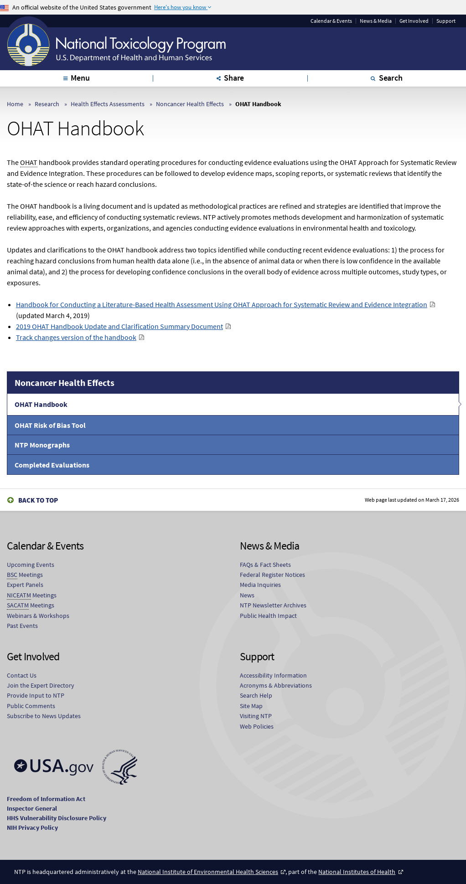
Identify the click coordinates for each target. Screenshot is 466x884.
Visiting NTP (256, 716)
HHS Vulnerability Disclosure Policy (56, 818)
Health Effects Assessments (108, 104)
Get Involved (414, 21)
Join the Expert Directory (40, 685)
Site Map (251, 706)
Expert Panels (25, 585)
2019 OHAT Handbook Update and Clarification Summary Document (119, 326)
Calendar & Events (331, 21)
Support (446, 21)
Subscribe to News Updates (44, 716)
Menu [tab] (80, 77)
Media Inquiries (260, 585)
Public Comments (31, 706)
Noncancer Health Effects (190, 104)
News (247, 595)
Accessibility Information (273, 675)
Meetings (25, 574)
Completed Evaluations (52, 464)
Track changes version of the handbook (76, 337)
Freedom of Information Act (46, 799)
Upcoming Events (30, 564)
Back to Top (38, 500)
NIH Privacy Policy (32, 827)
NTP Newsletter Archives (273, 605)
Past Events (22, 626)
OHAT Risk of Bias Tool (50, 425)
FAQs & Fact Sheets (265, 564)
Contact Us (21, 675)
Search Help (256, 695)
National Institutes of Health (356, 872)
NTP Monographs (42, 444)
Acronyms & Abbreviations (276, 685)
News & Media (376, 21)
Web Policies (257, 726)
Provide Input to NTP (35, 695)
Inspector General (32, 808)
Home (15, 104)
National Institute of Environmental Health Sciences (208, 872)
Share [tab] (234, 77)
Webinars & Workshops (38, 616)
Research (47, 104)
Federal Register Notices (272, 574)
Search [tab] (391, 77)
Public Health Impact (268, 616)
